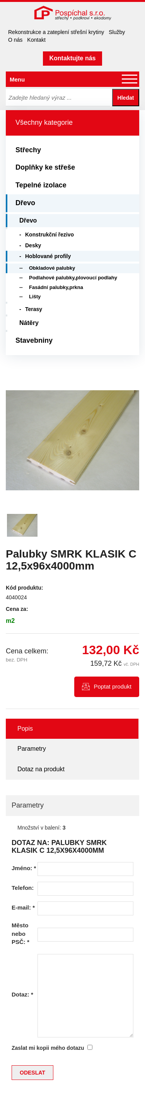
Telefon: (23, 887)
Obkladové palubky (52, 268)
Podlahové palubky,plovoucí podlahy (73, 278)
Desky (33, 245)
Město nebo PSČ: (20, 933)
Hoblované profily (48, 256)
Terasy (33, 309)
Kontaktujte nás (72, 58)
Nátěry (29, 323)
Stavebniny (34, 340)
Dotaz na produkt (41, 769)
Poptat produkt (112, 686)
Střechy (28, 150)
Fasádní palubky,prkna (56, 287)
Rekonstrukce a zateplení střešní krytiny (56, 32)
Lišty (35, 296)
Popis (25, 728)
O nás (15, 40)
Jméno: (24, 868)
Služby (117, 32)
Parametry (31, 748)
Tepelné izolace (41, 185)
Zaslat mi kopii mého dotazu (48, 1048)
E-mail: (23, 907)
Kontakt (36, 40)
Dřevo (25, 203)
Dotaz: (22, 994)
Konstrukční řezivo (49, 234)
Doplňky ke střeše (45, 167)
